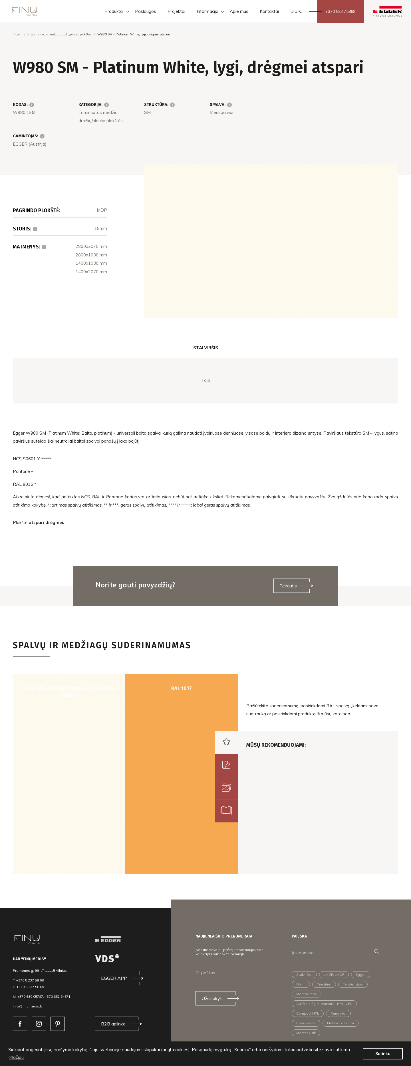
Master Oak (306, 1033)
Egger (361, 974)
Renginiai (338, 1013)
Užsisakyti (212, 998)
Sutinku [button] (382, 1053)
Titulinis (19, 34)
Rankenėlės (306, 1023)
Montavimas (306, 994)
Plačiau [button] (16, 1057)
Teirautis (288, 586)
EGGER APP (114, 978)
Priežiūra (324, 984)
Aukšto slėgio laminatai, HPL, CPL (324, 1003)
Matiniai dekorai (340, 1023)
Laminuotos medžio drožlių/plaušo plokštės (61, 34)
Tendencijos (353, 984)
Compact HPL (307, 1013)
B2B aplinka (113, 1024)
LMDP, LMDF (334, 974)
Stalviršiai (304, 974)
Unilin (300, 984)
